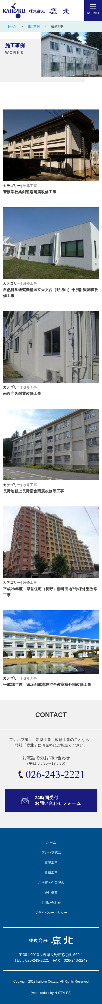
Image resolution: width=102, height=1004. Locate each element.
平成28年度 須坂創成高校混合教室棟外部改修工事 (47, 684)
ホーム (11, 26)
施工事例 (34, 26)
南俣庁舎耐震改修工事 (22, 393)
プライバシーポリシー (51, 913)
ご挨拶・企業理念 (51, 882)
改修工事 (30, 186)
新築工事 (51, 862)
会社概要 (51, 893)
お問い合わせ (51, 903)
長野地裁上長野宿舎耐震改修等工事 (33, 491)
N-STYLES (63, 993)
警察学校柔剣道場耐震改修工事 (29, 192)
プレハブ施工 (51, 852)
